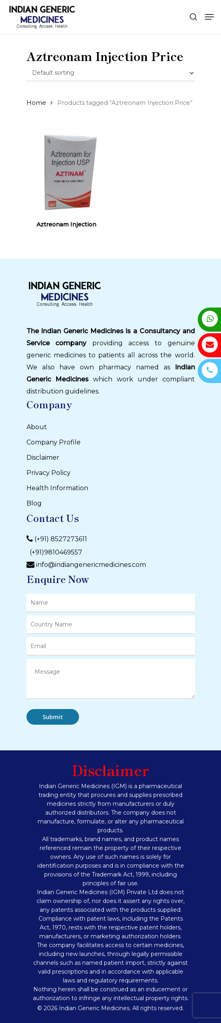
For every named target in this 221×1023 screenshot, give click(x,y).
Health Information (57, 488)
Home (36, 102)
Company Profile (53, 442)
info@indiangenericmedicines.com (91, 565)
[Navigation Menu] (209, 17)
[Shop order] (110, 73)
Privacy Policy (48, 473)
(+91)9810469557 (54, 552)
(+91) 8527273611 (60, 539)
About (36, 427)
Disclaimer (42, 457)
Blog (34, 503)
